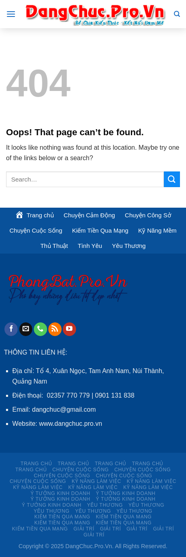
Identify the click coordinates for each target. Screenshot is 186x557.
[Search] (177, 14)
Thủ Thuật (54, 245)
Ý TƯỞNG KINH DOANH (60, 493)
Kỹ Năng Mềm (157, 230)
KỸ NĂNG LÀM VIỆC (96, 481)
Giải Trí (83, 529)
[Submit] (172, 179)
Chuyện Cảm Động (89, 215)
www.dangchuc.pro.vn (70, 423)
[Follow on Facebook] (11, 329)
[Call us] (40, 329)
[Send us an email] (26, 329)
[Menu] (11, 14)
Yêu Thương (129, 245)
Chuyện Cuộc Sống (35, 230)
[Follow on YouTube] (69, 329)
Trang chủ (36, 463)
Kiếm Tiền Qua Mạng (100, 230)
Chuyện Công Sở (148, 215)
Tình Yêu (90, 245)
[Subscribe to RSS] (55, 329)
